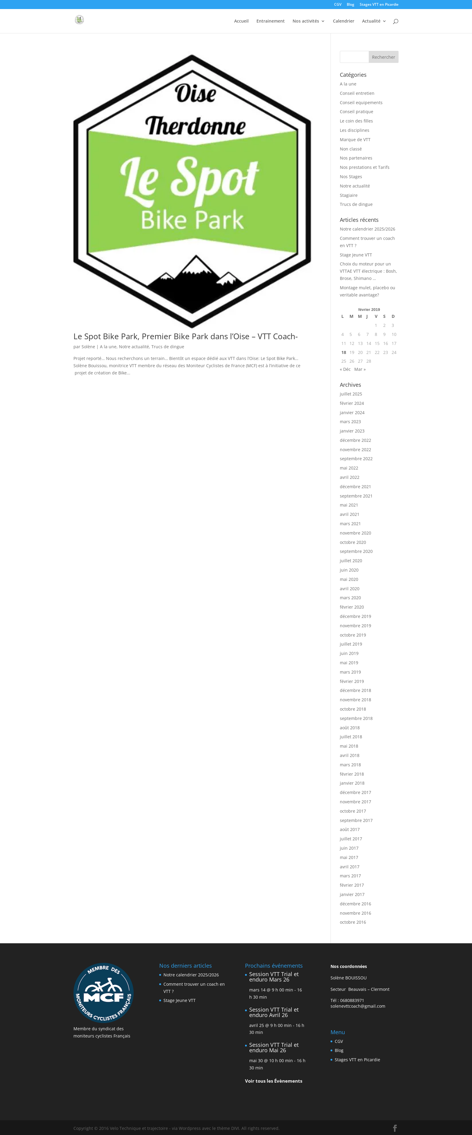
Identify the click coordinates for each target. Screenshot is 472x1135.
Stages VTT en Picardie (379, 5)
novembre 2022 (355, 449)
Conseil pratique (356, 111)
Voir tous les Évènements (273, 1081)
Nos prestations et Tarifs (365, 167)
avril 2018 (349, 755)
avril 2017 (349, 867)
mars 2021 (350, 523)
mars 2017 (350, 876)
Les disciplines (354, 130)
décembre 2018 (355, 690)
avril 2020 (349, 588)
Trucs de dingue (167, 346)
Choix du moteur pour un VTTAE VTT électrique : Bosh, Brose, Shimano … (368, 271)
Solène (88, 346)
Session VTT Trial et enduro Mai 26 (274, 1047)
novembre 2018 (355, 699)
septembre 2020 (356, 551)
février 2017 (352, 885)
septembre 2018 (356, 718)
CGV (337, 5)
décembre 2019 (355, 616)
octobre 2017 (353, 811)
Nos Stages (351, 176)
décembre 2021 (355, 486)
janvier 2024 (352, 412)
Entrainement (270, 21)
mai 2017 (349, 857)
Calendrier (343, 21)
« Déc (345, 369)
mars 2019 (350, 672)
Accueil (241, 21)
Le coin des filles (356, 121)
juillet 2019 (351, 644)
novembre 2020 (355, 533)
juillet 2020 (351, 560)
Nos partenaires (356, 158)
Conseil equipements (361, 102)
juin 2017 (349, 848)
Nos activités (306, 21)
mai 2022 (349, 468)
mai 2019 (349, 662)
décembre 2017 (355, 792)
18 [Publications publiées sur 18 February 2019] (343, 352)
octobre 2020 (353, 542)
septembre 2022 (356, 458)
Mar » (360, 369)
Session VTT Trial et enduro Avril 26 (274, 1012)
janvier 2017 (352, 894)
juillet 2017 (351, 839)
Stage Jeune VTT (356, 255)
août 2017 (350, 829)
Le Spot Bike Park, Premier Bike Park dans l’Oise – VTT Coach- (185, 336)
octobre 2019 (353, 635)
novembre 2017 (355, 802)
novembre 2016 (355, 913)
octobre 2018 (353, 709)
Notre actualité (134, 346)
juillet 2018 (351, 737)
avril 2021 (349, 514)
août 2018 (350, 727)
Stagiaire (349, 195)
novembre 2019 (355, 625)
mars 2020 (350, 597)
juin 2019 (349, 653)
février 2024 (352, 403)
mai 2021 (349, 505)
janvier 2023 (352, 431)
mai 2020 (349, 579)
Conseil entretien (357, 93)
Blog (350, 5)
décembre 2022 (355, 440)
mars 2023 (350, 421)
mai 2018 (349, 746)
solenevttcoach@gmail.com (358, 1006)
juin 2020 (349, 570)
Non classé (351, 149)
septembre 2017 (356, 820)
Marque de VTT (355, 139)
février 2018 (352, 774)
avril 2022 (349, 477)
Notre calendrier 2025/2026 (367, 229)
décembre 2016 (355, 904)
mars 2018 (350, 765)
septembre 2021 (356, 496)
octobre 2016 (353, 922)
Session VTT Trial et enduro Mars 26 (274, 976)
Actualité (371, 21)
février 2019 (352, 681)
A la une (108, 346)
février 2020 (352, 607)
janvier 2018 (352, 783)
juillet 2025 (351, 394)
